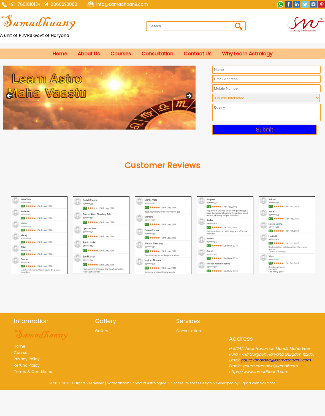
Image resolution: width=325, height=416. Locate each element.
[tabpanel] (39, 235)
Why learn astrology (247, 53)
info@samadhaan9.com (122, 4)
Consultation (157, 53)
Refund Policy (27, 365)
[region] (99, 98)
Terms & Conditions (33, 371)
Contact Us (198, 53)
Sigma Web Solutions (257, 383)
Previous (10, 96)
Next (189, 96)
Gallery (101, 331)
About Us (89, 53)
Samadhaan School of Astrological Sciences (145, 383)
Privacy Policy (27, 359)
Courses (120, 53)
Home (60, 53)
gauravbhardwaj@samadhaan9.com (276, 360)
